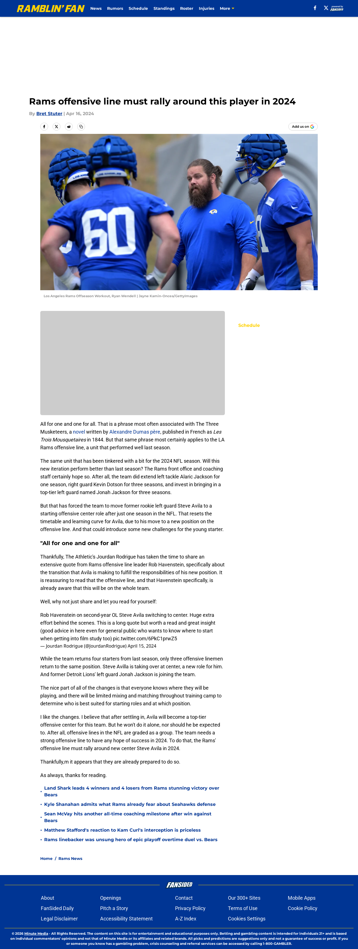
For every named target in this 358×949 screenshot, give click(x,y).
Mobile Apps (301, 898)
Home (46, 858)
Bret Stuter (49, 113)
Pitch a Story (114, 908)
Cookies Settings (246, 919)
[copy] (81, 127)
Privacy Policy (190, 908)
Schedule (138, 8)
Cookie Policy (302, 908)
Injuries (206, 8)
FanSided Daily (57, 908)
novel (79, 432)
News (96, 8)
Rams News (70, 858)
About (47, 898)
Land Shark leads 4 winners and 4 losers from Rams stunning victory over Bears (131, 791)
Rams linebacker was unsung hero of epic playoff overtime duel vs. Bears (131, 839)
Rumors (115, 8)
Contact (184, 898)
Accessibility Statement (126, 919)
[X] (326, 8)
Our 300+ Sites (244, 898)
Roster (186, 8)
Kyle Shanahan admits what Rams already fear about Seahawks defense (130, 804)
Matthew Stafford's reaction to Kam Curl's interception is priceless (122, 830)
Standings (164, 8)
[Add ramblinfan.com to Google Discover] (303, 127)
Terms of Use (243, 908)
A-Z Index (185, 919)
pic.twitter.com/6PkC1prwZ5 (145, 638)
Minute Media (36, 933)
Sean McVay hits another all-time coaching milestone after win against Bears (127, 817)
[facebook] (315, 8)
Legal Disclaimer (59, 919)
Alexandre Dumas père (134, 432)
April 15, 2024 (142, 646)
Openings (110, 898)
